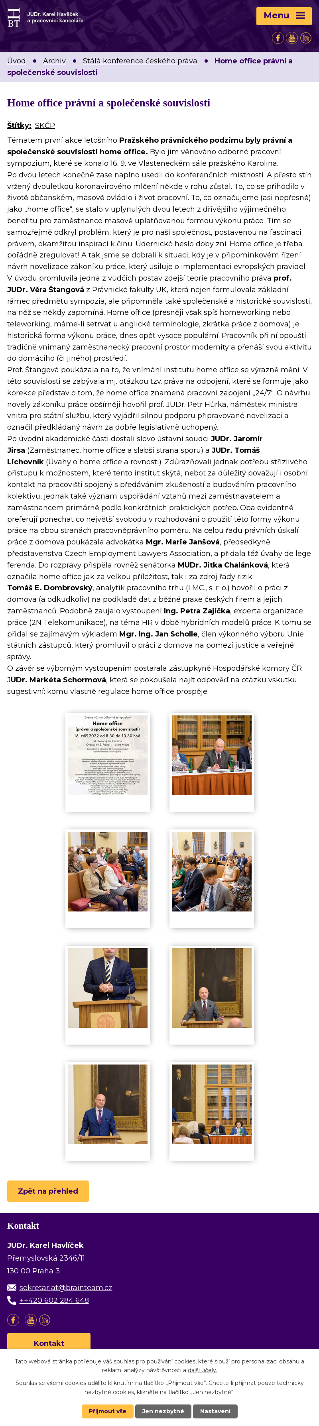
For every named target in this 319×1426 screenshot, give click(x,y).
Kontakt (49, 1343)
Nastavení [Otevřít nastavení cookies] (215, 1411)
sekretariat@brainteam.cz (66, 1287)
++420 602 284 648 (54, 1300)
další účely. (202, 1370)
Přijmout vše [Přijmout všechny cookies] (107, 1411)
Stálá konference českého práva (140, 61)
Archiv (54, 61)
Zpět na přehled (48, 1191)
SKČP (45, 125)
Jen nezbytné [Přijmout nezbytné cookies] (163, 1411)
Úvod (16, 61)
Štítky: (19, 125)
